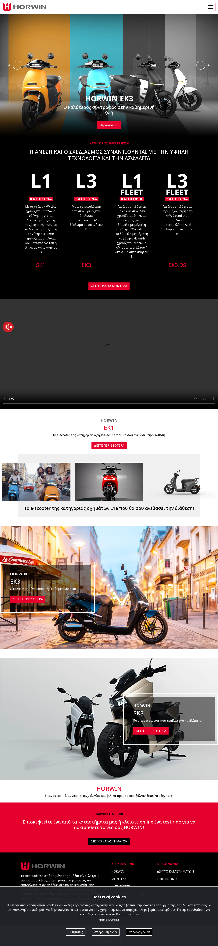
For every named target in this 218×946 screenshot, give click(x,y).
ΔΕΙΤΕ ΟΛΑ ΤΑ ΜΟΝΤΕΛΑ (109, 286)
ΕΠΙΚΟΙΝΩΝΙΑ (167, 879)
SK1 (40, 264)
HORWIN (117, 871)
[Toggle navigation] (210, 7)
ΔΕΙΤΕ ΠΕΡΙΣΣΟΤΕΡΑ (109, 445)
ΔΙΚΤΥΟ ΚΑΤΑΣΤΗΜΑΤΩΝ (109, 841)
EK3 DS (177, 264)
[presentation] (15, 65)
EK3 (86, 264)
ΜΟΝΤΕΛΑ (119, 879)
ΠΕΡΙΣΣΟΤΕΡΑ (109, 920)
